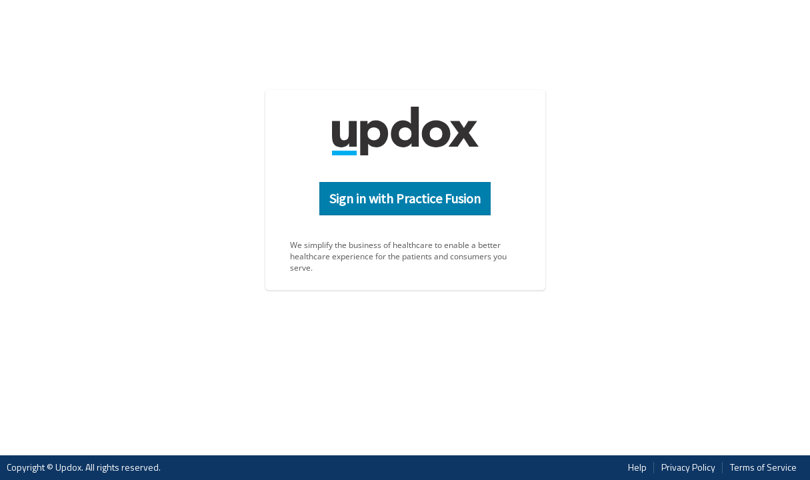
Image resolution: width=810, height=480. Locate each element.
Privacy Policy (688, 467)
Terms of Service (763, 467)
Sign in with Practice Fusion (405, 198)
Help (637, 467)
